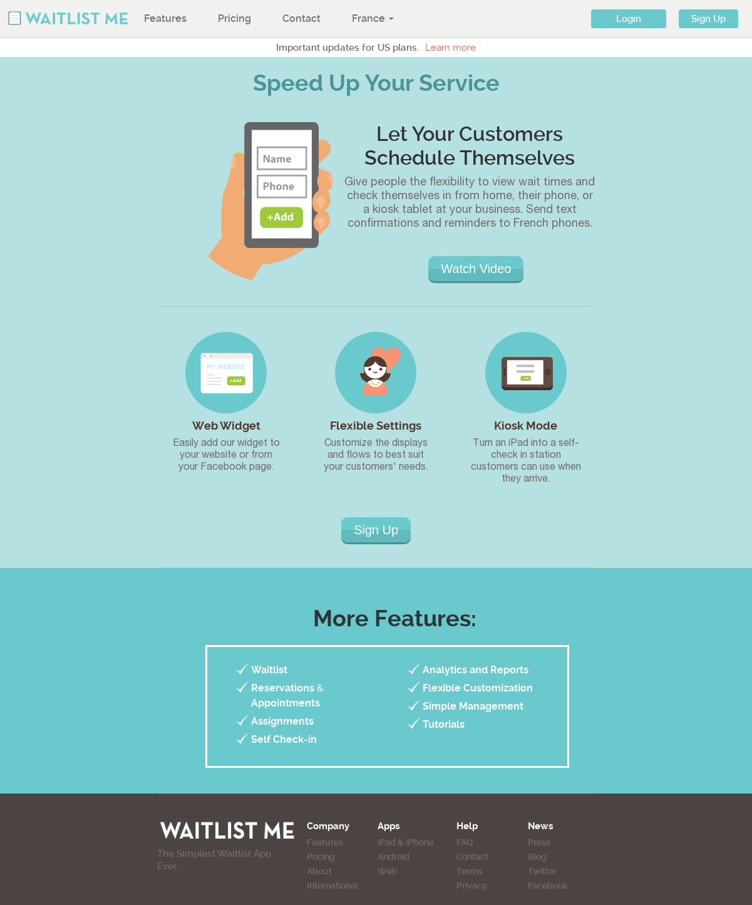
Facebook (548, 886)
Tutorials (444, 724)
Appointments (285, 703)
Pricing (234, 18)
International (332, 886)
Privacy (471, 886)
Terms (469, 871)
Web (388, 871)
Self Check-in (284, 739)
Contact (301, 18)
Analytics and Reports (475, 670)
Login (628, 18)
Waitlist (269, 670)
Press (539, 842)
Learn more (450, 47)
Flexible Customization (478, 688)
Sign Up (708, 18)
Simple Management (473, 706)
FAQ (464, 842)
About (319, 871)
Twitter (542, 871)
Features (165, 18)
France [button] (373, 18)
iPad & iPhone (405, 842)
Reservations (282, 688)
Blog (537, 857)
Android (393, 857)
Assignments (282, 721)
